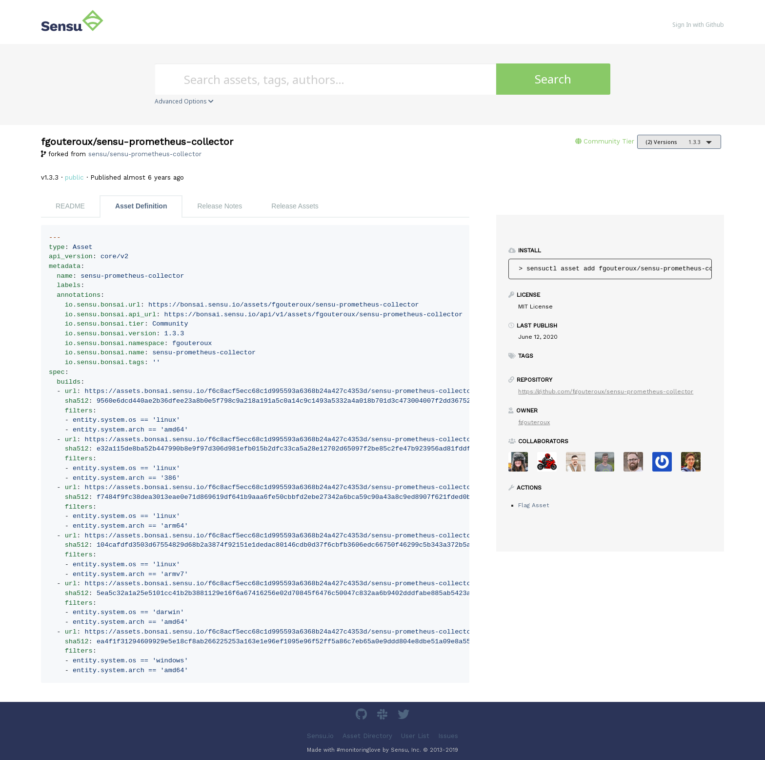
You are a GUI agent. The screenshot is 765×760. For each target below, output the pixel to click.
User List (415, 735)
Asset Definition (141, 206)
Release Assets (295, 206)
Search (553, 79)
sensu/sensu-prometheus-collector (144, 154)
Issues (448, 735)
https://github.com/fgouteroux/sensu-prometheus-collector (605, 391)
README (70, 206)
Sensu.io (320, 735)
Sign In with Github (698, 25)
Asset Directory (367, 735)
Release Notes (219, 206)
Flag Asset (533, 505)
